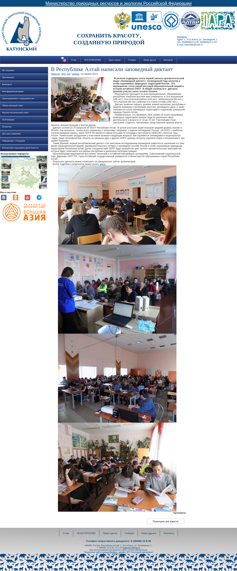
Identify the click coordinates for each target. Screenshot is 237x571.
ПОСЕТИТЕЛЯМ (92, 60)
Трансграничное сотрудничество (18, 98)
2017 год (65, 74)
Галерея (132, 60)
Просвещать (8, 77)
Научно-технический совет (15, 112)
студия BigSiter (109, 552)
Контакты (168, 60)
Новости (55, 74)
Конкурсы (7, 84)
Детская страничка (11, 133)
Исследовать (8, 70)
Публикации (8, 119)
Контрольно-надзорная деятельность (20, 147)
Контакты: (182, 37)
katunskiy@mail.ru (131, 548)
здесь (102, 164)
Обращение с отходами (13, 140)
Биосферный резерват (13, 91)
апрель (75, 74)
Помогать (6, 126)
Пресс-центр (115, 60)
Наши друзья (149, 60)
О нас (73, 60)
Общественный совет (12, 105)
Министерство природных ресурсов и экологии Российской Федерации (118, 3)
